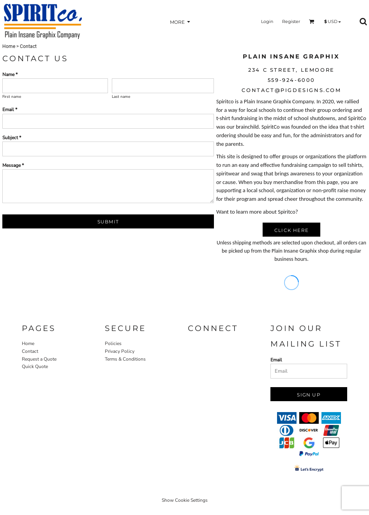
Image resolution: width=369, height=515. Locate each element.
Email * (9, 109)
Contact (30, 351)
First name (11, 96)
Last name (121, 96)
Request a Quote (39, 359)
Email (276, 360)
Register (291, 21)
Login (267, 21)
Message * (13, 165)
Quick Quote (35, 366)
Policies (113, 343)
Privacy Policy (119, 351)
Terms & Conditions (125, 359)
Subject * (11, 138)
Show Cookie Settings (185, 500)
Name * (10, 74)
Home (8, 46)
